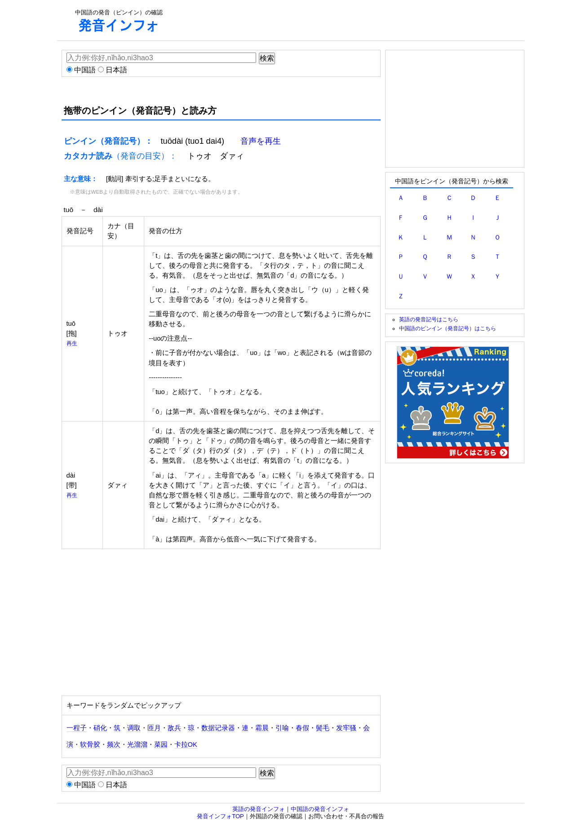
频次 (113, 744)
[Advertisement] (342, 20)
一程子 (77, 727)
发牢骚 (346, 727)
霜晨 (262, 727)
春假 (302, 727)
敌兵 (174, 727)
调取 (134, 727)
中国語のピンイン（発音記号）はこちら (447, 328)
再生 (72, 343)
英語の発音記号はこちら (428, 319)
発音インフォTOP (220, 816)
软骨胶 (90, 744)
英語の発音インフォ (258, 809)
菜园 (161, 744)
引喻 (282, 727)
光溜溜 (137, 744)
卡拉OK (185, 744)
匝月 (154, 727)
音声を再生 (260, 141)
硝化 (100, 727)
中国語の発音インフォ (320, 809)
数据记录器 (218, 727)
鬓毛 (322, 727)
